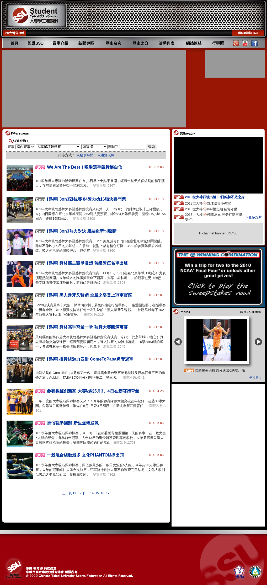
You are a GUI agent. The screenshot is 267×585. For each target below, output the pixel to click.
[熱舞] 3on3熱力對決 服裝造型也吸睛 (81, 231)
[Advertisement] (95, 88)
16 (102, 493)
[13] (85, 493)
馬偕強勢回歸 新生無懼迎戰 (72, 423)
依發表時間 (84, 155)
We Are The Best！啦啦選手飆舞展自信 (84, 167)
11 (74, 493)
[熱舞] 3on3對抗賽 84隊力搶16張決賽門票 (86, 199)
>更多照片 (254, 377)
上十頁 (67, 493)
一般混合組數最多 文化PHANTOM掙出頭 (85, 455)
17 (107, 493)
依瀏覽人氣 (105, 155)
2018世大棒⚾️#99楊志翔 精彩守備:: (217, 209)
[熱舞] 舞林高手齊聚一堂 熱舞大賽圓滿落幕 (87, 327)
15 (97, 493)
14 (92, 493)
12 (79, 493)
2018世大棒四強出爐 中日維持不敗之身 (219, 197)
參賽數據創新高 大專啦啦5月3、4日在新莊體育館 (93, 391)
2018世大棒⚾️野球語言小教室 (213, 203)
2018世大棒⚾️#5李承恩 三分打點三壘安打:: (213, 217)
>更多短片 (254, 217)
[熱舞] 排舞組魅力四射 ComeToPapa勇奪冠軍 (90, 359)
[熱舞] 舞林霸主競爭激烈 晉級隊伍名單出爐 (87, 263)
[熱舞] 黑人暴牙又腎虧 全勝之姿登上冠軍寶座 (89, 295)
